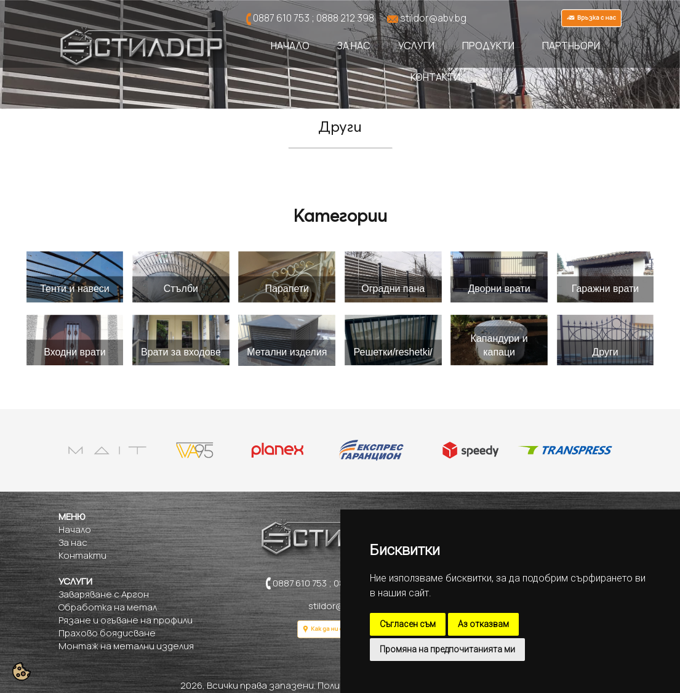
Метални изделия (287, 352)
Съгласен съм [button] (408, 624)
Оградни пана (393, 288)
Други (605, 352)
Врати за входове (181, 352)
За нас (353, 45)
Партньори (571, 45)
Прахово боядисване (107, 632)
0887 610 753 (281, 18)
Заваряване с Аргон (103, 594)
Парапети (287, 288)
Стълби (181, 288)
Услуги (416, 45)
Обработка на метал (107, 607)
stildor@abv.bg (433, 18)
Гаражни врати (605, 288)
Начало (290, 45)
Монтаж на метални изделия (126, 645)
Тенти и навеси (75, 288)
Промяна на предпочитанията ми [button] (447, 649)
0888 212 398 (345, 18)
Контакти (435, 77)
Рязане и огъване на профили (125, 620)
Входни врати (75, 352)
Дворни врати (499, 288)
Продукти (488, 45)
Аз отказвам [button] (483, 624)
